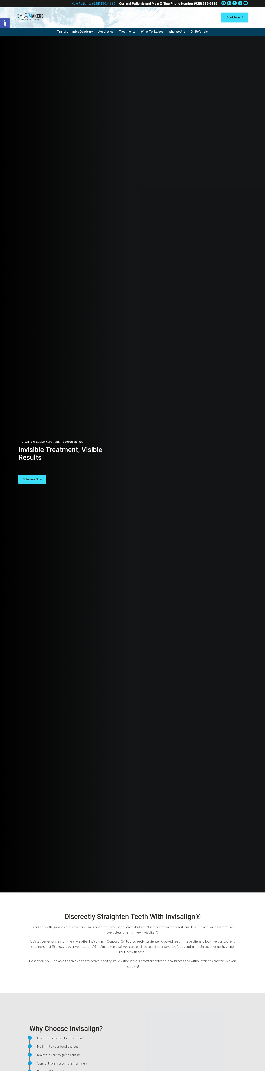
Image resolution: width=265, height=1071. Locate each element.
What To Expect (152, 31)
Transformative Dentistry (75, 31)
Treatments (127, 31)
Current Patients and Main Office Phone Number (168, 4)
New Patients (93, 4)
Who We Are (177, 31)
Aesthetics (106, 31)
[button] (32, 479)
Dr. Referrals (199, 31)
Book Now (235, 17)
